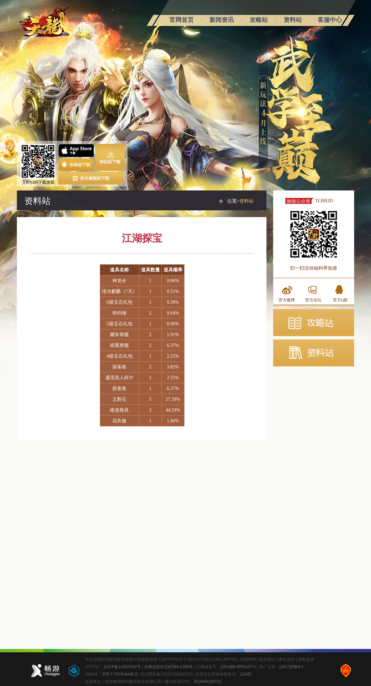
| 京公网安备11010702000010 (164, 674)
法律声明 (248, 659)
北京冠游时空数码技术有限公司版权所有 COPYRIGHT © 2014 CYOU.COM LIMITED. (162, 659)
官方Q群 (340, 300)
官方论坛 (313, 300)
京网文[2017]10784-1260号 (168, 666)
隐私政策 (306, 659)
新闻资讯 (221, 20)
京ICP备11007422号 (122, 666)
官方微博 (287, 300)
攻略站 (259, 20)
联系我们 (267, 659)
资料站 (293, 20)
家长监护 (287, 659)
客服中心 (330, 20)
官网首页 (181, 20)
